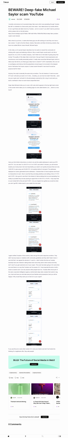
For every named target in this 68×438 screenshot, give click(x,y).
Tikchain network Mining (18, 401)
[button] (11, 19)
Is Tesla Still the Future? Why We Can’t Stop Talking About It (41, 402)
